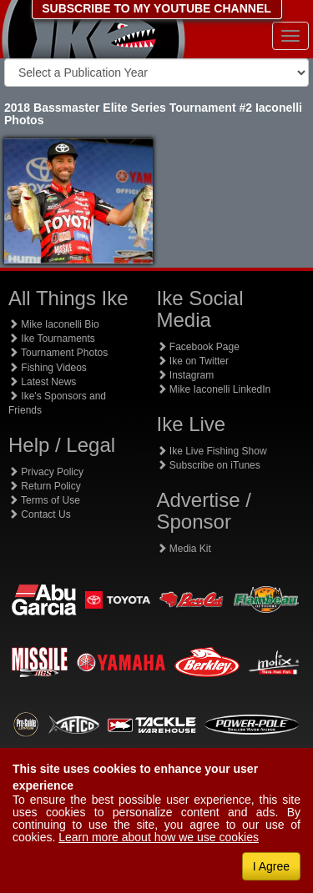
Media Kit (184, 548)
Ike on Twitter (193, 361)
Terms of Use (44, 500)
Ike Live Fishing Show (212, 451)
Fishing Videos (47, 368)
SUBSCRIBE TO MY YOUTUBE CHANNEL (156, 8)
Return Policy (44, 486)
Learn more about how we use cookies (158, 837)
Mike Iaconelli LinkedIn (214, 389)
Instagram (186, 375)
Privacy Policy (45, 472)
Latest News (42, 382)
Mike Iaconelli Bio (53, 324)
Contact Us (39, 514)
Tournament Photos (58, 353)
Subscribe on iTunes (208, 465)
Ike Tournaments (51, 338)
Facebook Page (198, 347)
